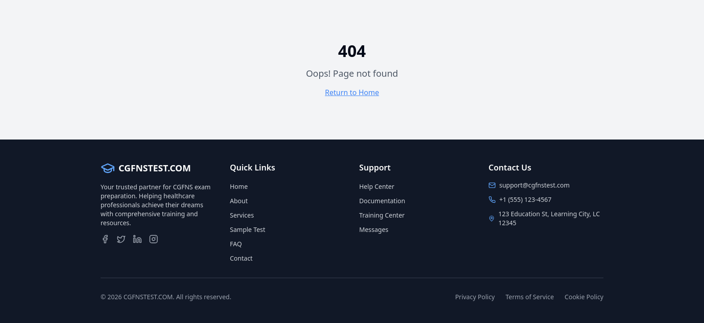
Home (239, 186)
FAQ (236, 244)
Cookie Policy (584, 296)
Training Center (382, 215)
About (239, 200)
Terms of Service (530, 296)
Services (242, 215)
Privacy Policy (475, 296)
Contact (241, 258)
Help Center (376, 186)
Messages (373, 229)
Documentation (382, 200)
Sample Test (247, 229)
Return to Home (352, 92)
